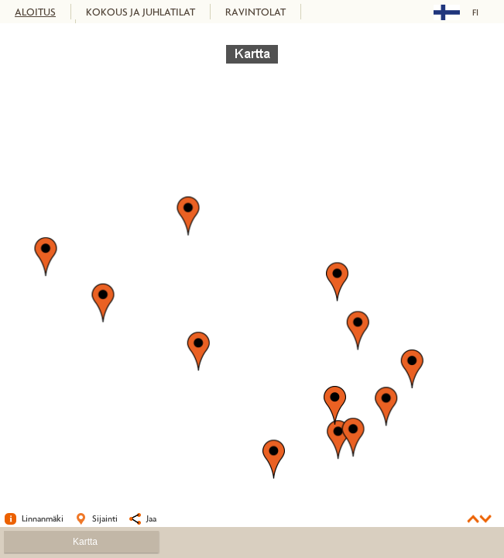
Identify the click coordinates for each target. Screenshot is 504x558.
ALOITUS (35, 12)
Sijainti (105, 518)
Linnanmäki (42, 518)
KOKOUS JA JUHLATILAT (140, 12)
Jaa (151, 518)
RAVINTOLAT (255, 12)
